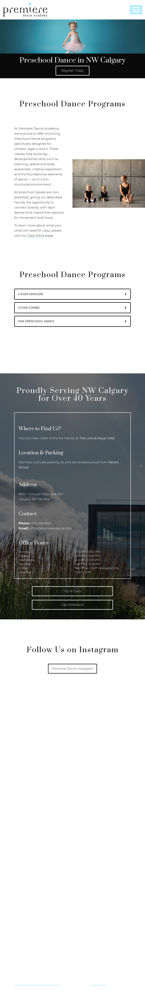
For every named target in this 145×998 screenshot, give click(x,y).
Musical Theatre (23, 857)
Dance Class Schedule (27, 751)
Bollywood (20, 818)
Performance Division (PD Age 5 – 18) (97, 745)
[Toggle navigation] (136, 9)
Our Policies (21, 738)
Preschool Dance (85, 738)
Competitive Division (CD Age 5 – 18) (96, 751)
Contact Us (23, 925)
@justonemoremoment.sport (36, 983)
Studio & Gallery (89, 877)
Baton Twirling (22, 811)
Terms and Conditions (27, 912)
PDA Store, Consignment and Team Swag (39, 892)
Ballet (17, 798)
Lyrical (17, 851)
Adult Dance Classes (87, 758)
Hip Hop (19, 831)
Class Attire (35, 236)
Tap (16, 864)
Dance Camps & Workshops (91, 791)
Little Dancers (83, 731)
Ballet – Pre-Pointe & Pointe (30, 804)
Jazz (16, 844)
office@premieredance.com (50, 528)
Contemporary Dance (27, 824)
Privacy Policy (22, 905)
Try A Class (72, 591)
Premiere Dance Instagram (72, 669)
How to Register (24, 731)
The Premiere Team (25, 885)
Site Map (19, 899)
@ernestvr (98, 983)
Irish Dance (21, 837)
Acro (17, 791)
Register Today (72, 71)
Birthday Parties (84, 798)
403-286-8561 (41, 523)
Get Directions (72, 604)
